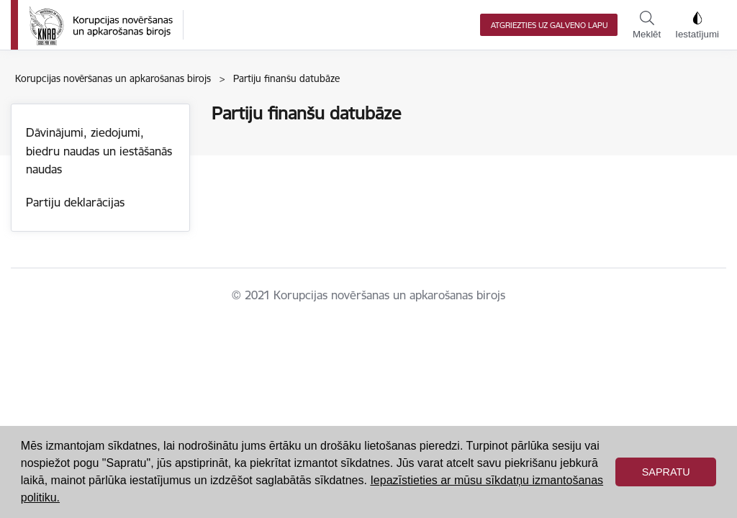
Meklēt (647, 25)
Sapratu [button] (666, 472)
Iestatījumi (697, 25)
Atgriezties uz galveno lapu (549, 25)
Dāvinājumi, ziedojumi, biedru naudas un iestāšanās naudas (99, 150)
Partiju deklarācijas (75, 202)
